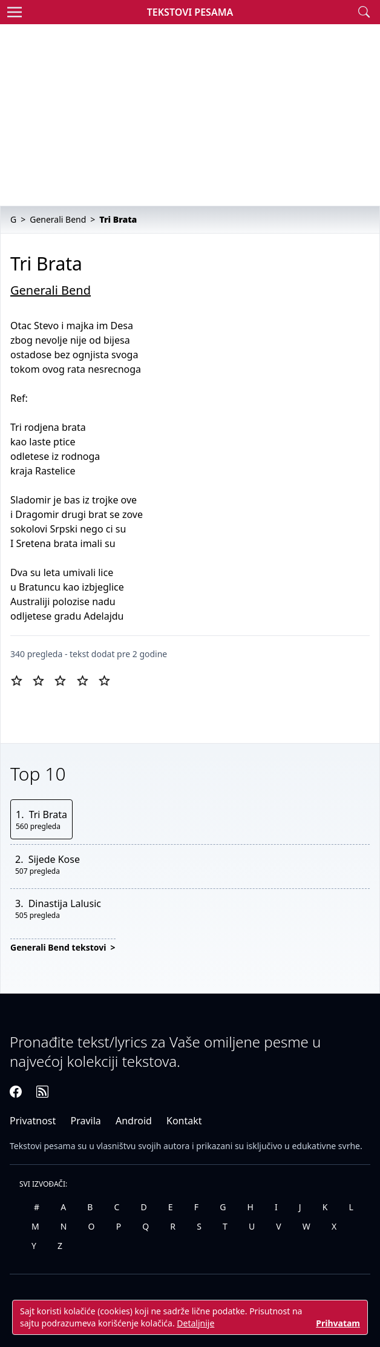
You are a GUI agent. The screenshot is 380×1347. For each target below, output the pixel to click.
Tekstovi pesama (43, 1146)
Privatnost (33, 1120)
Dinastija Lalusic (64, 903)
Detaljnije (195, 1323)
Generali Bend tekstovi (59, 947)
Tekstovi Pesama (190, 12)
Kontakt (184, 1120)
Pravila (85, 1120)
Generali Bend (50, 290)
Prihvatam (338, 1323)
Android (134, 1120)
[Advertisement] (190, 115)
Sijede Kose (54, 859)
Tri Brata (48, 814)
